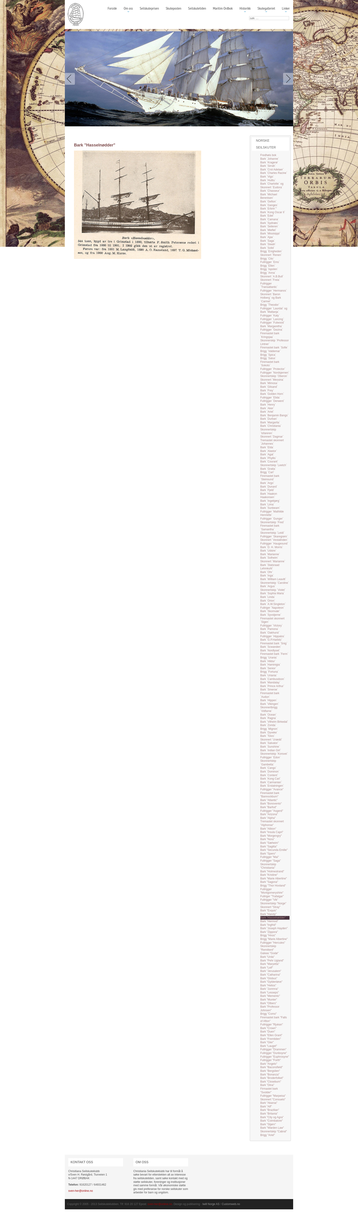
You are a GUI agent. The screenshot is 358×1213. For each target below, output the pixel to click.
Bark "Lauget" (268, 1046)
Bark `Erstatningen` (272, 785)
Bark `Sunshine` (270, 746)
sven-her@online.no (80, 1190)
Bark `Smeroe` (269, 689)
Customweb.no (231, 1204)
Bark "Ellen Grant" (271, 1035)
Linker (286, 10)
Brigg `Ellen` (267, 265)
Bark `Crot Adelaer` (272, 169)
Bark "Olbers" (268, 1003)
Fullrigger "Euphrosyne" (274, 1056)
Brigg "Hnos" (268, 935)
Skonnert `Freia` (270, 279)
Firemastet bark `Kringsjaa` (269, 335)
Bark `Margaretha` (271, 326)
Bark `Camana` (269, 219)
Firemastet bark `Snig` (273, 643)
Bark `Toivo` (267, 736)
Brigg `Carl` (267, 472)
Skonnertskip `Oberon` (274, 376)
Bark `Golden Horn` (272, 393)
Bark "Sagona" (269, 882)
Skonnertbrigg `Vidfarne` (268, 709)
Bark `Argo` (267, 483)
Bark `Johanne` (269, 158)
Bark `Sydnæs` (269, 223)
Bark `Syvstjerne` (270, 614)
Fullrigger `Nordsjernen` (274, 372)
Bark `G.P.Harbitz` (271, 639)
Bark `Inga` (267, 575)
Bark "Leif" (266, 967)
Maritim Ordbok (223, 8)
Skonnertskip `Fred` (272, 522)
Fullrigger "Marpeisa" (273, 1095)
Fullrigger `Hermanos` (273, 290)
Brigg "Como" (268, 1013)
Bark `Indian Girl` (270, 750)
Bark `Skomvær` (270, 611)
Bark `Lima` (267, 504)
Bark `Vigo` (267, 176)
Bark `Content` (269, 775)
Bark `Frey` (267, 390)
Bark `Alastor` (268, 451)
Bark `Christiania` (271, 425)
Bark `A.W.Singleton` (273, 604)
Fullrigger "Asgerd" (271, 810)
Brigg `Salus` (268, 358)
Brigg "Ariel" (267, 1135)
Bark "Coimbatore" (271, 1120)
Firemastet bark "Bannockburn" (269, 794)
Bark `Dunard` (268, 486)
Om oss (128, 10)
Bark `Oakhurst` (270, 632)
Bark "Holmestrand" (272, 871)
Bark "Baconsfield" (271, 1067)
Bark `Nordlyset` (270, 650)
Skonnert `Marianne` (272, 561)
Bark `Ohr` (266, 572)
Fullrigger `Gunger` (271, 518)
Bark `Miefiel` (268, 230)
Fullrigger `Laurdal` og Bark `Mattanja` (273, 310)
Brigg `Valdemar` (270, 351)
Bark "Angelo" (268, 1063)
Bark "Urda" (267, 956)
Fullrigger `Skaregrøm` (274, 536)
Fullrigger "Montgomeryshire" (271, 891)
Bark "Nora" (267, 839)
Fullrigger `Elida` (270, 397)
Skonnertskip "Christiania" (268, 866)
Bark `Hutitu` (268, 180)
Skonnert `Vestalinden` (274, 539)
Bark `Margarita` (270, 422)
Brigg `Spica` (268, 354)
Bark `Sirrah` (268, 165)
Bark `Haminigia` (270, 664)
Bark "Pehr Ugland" (272, 960)
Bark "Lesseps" (269, 992)
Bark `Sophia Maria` (272, 593)
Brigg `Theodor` (269, 304)
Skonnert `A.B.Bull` (272, 276)
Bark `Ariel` (267, 411)
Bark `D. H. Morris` (271, 547)
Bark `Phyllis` (268, 458)
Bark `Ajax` (267, 237)
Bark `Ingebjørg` (270, 500)
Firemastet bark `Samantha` (269, 527)
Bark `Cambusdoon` (272, 679)
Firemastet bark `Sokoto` (269, 363)
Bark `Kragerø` (269, 162)
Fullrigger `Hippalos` (272, 636)
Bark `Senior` (268, 668)
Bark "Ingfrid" (268, 924)
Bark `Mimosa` (269, 383)
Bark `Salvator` (269, 743)
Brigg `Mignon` (269, 728)
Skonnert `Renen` (271, 255)
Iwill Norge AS (211, 1204)
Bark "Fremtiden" (270, 1038)
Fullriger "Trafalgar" (272, 896)
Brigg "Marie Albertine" (274, 939)
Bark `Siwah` (268, 244)
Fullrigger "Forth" (270, 1060)
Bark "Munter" (268, 999)
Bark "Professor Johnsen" (269, 1008)
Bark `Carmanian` (271, 782)
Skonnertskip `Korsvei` (274, 753)
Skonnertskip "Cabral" (273, 1131)
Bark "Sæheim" (269, 842)
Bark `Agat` (267, 454)
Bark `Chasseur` (270, 190)
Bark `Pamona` (269, 629)
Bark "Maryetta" (269, 964)
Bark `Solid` (267, 248)
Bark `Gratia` (268, 468)
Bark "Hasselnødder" (273, 917)
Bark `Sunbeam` (270, 508)
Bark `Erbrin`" (268, 208)
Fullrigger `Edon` (270, 757)
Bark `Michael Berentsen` (268, 196)
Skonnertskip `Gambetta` (268, 762)
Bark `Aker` (267, 408)
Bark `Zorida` (268, 725)
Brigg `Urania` (268, 657)
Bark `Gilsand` (269, 386)
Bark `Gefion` (268, 201)
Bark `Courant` (269, 461)
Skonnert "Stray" (270, 907)
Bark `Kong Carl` (270, 778)
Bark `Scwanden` (270, 646)
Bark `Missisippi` (270, 233)
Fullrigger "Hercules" (272, 942)
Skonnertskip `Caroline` (274, 582)
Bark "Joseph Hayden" (274, 928)
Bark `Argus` (268, 586)
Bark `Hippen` (268, 700)
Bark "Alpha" (268, 818)
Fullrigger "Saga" (270, 860)
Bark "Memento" (270, 996)
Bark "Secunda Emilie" (274, 850)
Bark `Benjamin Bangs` (274, 415)
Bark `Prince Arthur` (272, 686)
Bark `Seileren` (269, 226)
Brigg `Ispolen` (269, 269)
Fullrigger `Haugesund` (274, 543)
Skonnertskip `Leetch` (273, 465)
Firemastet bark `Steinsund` (269, 477)
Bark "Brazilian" (269, 1110)
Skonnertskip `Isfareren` (268, 431)
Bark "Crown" (268, 1028)
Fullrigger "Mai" (269, 857)
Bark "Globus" (268, 978)
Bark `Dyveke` (269, 732)
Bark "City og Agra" (272, 1117)
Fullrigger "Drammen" (273, 1049)
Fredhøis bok (268, 155)
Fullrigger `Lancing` (272, 319)
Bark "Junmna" (269, 988)
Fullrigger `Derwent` (272, 401)
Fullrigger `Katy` (270, 315)
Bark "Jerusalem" (270, 971)
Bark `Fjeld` (267, 490)
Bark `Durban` (268, 418)
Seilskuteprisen (149, 8)
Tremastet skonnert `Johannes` (272, 442)
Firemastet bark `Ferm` (274, 654)
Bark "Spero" (268, 853)
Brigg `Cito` (267, 258)
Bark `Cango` (268, 768)
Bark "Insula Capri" (271, 832)
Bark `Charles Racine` (273, 173)
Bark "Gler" (267, 1042)
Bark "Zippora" (269, 932)
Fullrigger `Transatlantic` (269, 285)
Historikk (245, 10)
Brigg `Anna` (268, 272)
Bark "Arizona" (269, 814)
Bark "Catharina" (270, 974)
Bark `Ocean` (268, 714)
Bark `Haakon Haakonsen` (268, 495)
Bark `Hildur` (268, 661)
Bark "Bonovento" (271, 803)
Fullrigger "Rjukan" (271, 1024)
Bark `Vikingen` (269, 704)
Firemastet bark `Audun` (269, 695)
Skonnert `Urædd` (271, 739)
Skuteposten (173, 8)
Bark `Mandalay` (270, 682)
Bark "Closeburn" (270, 1081)
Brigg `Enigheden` (271, 251)
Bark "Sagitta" (268, 846)
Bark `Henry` (268, 404)
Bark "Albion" (268, 828)
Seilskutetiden (197, 8)
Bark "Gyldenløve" (271, 981)
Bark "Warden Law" (272, 1127)
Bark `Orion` (267, 600)
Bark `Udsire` (268, 550)
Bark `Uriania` (268, 675)
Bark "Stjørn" (268, 1124)
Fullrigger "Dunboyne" (273, 1053)
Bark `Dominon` (269, 771)
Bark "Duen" (267, 1031)
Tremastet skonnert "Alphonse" (272, 823)
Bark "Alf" (266, 1106)
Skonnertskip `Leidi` (272, 532)
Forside (112, 8)
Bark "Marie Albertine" (273, 878)
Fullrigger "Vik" (269, 899)
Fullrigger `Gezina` (271, 329)
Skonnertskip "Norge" (273, 903)
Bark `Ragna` (268, 718)
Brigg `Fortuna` (269, 671)
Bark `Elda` (267, 447)
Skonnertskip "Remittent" (268, 948)
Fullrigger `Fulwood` (272, 322)
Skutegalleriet (266, 10)
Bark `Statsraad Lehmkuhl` (269, 566)
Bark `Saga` (267, 240)
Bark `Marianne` (270, 554)
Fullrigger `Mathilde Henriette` (272, 513)
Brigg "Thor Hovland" (273, 885)
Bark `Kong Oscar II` (272, 212)
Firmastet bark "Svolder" (269, 1090)
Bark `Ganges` (269, 205)
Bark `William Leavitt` (273, 579)
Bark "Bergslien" (270, 1070)
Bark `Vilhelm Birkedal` (274, 721)
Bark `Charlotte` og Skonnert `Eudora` (271, 185)
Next (287, 79)
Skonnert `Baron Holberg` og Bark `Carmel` (270, 298)
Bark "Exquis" (268, 910)
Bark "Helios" (268, 985)
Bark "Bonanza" (269, 1074)
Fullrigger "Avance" (272, 789)
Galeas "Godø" (269, 953)
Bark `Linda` (267, 597)
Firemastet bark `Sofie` (274, 347)
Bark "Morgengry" (271, 835)
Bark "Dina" (267, 1085)
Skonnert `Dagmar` (272, 436)
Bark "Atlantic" (269, 800)
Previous (71, 79)
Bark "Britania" (269, 1113)
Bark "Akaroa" (268, 1102)
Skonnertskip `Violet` (273, 590)
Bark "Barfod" (268, 807)
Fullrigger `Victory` (271, 625)
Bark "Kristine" (269, 874)
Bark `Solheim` (269, 557)
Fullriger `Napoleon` (272, 607)
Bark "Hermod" (269, 921)
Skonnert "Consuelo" (273, 1099)
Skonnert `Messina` (272, 379)
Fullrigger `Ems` (270, 262)
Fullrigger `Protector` (272, 369)
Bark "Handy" (268, 914)
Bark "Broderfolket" (271, 1078)
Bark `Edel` (267, 215)
